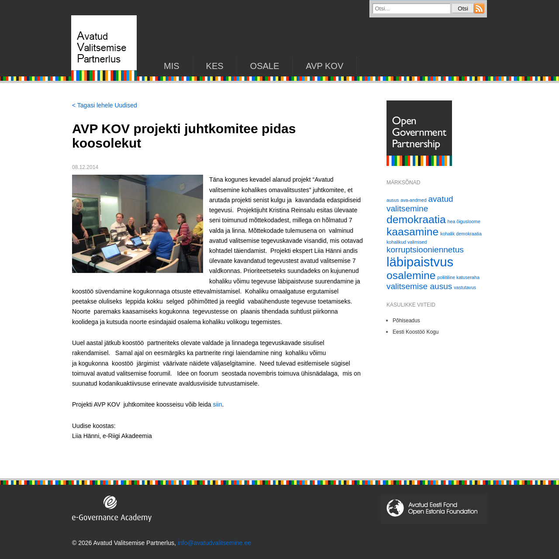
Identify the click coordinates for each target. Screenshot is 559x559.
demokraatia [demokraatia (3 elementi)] (416, 219)
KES (215, 66)
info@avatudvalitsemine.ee (214, 542)
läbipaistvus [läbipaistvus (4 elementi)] (419, 262)
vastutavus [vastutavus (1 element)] (465, 287)
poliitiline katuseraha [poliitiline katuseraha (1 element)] (458, 277)
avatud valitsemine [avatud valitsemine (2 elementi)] (419, 203)
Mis (171, 66)
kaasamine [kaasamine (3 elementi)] (412, 232)
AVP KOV (324, 66)
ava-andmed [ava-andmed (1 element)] (413, 200)
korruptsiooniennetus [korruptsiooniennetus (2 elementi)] (425, 249)
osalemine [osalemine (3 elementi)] (410, 275)
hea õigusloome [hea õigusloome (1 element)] (464, 221)
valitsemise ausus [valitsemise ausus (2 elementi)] (419, 286)
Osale (265, 66)
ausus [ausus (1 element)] (392, 200)
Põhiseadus (406, 320)
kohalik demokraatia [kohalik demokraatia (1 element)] (461, 233)
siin (217, 404)
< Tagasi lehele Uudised (104, 105)
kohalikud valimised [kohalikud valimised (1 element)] (406, 242)
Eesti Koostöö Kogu (415, 332)
